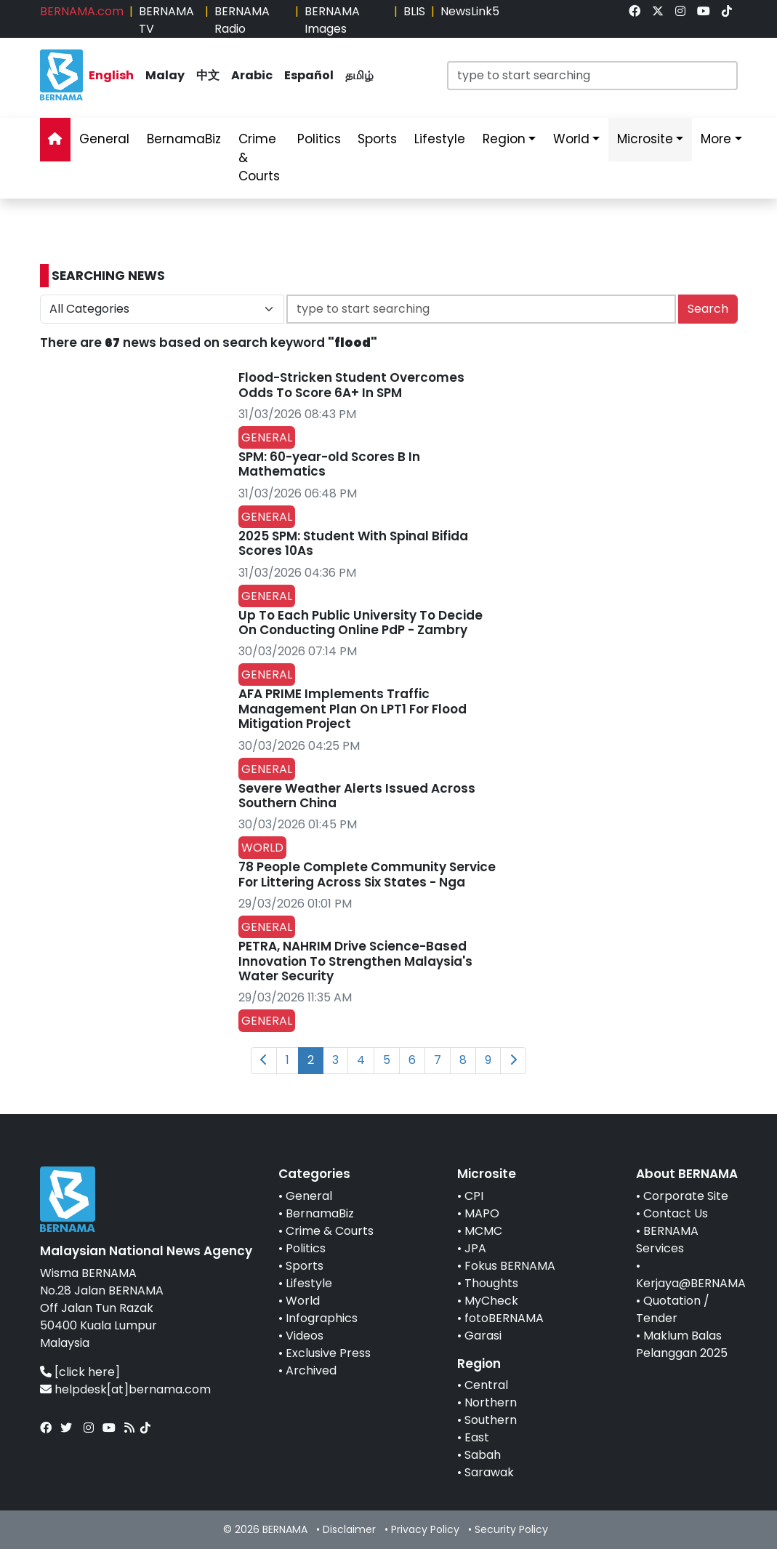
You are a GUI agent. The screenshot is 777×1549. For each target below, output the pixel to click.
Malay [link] (165, 75)
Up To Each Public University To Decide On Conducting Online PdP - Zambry (360, 623)
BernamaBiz (320, 1213)
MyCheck (491, 1300)
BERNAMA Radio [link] (242, 20)
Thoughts (491, 1283)
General (309, 1196)
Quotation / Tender (672, 1309)
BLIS (414, 11)
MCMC (483, 1230)
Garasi (483, 1335)
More (716, 139)
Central (486, 1385)
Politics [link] (319, 139)
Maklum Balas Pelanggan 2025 (682, 1344)
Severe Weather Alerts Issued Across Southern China (356, 796)
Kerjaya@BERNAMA (691, 1283)
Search (708, 308)
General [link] (104, 139)
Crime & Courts (330, 1230)
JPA (475, 1248)
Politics (306, 1248)
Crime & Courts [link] (259, 157)
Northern (490, 1402)
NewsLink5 (469, 11)
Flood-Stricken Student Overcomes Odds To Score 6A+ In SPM (351, 385)
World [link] (571, 139)
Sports (304, 1265)
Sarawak (489, 1472)
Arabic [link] (252, 75)
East (476, 1437)
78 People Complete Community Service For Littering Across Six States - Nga (367, 874)
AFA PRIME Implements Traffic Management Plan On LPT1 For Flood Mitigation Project (352, 708)
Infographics (322, 1318)
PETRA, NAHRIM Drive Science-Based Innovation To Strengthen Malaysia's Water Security (355, 961)
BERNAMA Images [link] (332, 20)
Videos (304, 1335)
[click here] (87, 1372)
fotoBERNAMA (504, 1318)
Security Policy (511, 1529)
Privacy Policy (425, 1529)
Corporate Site (685, 1196)
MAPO (481, 1213)
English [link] (111, 75)
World (303, 1300)
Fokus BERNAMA (509, 1265)
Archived (311, 1370)
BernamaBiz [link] (184, 139)
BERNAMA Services (667, 1239)
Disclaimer (349, 1529)
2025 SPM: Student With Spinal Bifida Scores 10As (353, 543)
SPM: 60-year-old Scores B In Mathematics (329, 464)
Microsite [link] (645, 139)
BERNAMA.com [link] (82, 11)
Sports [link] (377, 139)
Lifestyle (309, 1283)
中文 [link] (208, 75)
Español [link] (309, 75)
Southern (490, 1420)
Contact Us (675, 1213)
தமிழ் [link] (359, 75)
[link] (634, 11)
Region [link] (504, 139)
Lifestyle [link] (439, 139)
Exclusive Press (328, 1353)
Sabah (482, 1454)
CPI (473, 1196)
